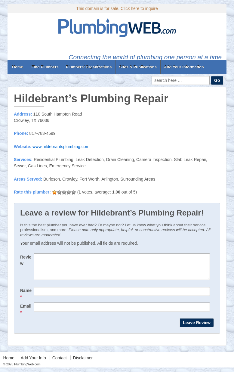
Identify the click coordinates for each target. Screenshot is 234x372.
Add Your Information (184, 67)
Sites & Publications (138, 67)
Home (17, 67)
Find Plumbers (44, 67)
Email (25, 313)
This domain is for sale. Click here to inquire (117, 8)
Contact (59, 362)
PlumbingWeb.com (27, 368)
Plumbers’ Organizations (89, 67)
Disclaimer (83, 362)
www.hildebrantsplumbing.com (60, 146)
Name (26, 298)
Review (25, 260)
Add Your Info (33, 362)
